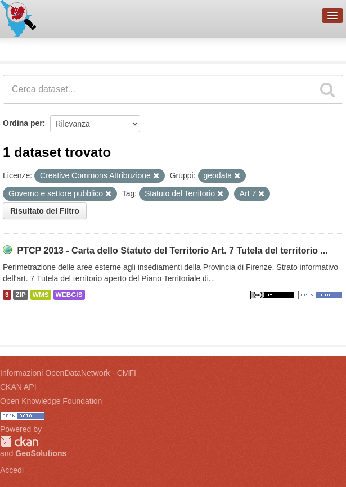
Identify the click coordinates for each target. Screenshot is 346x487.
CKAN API (18, 386)
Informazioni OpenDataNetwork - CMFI (68, 372)
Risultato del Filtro (44, 210)
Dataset (20, 48)
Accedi (12, 470)
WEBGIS (69, 295)
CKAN (19, 442)
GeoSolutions (40, 453)
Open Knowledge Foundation (51, 400)
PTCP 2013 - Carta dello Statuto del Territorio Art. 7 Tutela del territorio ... (172, 250)
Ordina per (23, 123)
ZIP (20, 295)
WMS (41, 295)
